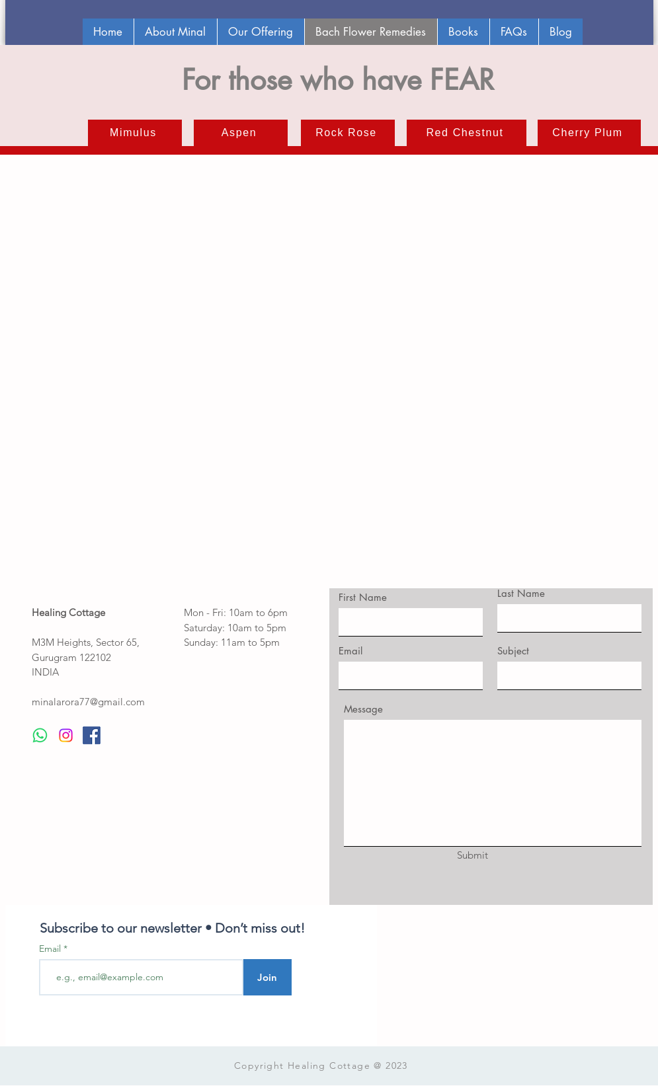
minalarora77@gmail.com (88, 701)
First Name (363, 597)
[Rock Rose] (348, 133)
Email (350, 651)
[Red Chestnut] (466, 133)
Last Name (521, 593)
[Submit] (473, 855)
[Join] (267, 977)
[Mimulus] (135, 133)
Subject (513, 651)
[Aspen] (241, 133)
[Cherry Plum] (589, 133)
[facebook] (92, 735)
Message (363, 709)
